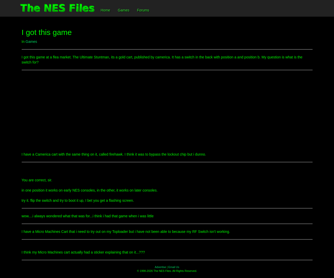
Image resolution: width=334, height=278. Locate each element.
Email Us (173, 267)
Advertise (160, 267)
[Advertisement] (167, 111)
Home (105, 10)
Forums (143, 10)
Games (123, 10)
